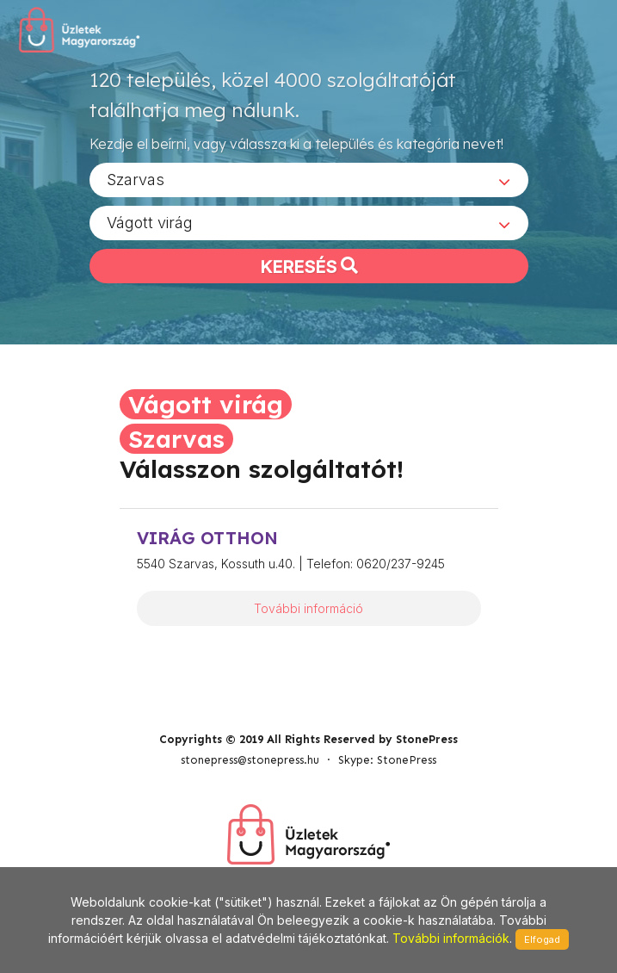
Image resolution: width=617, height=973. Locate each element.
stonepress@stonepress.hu (250, 759)
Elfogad (542, 939)
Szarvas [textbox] (135, 179)
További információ (308, 608)
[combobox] (308, 180)
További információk (450, 938)
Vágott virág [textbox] (150, 223)
